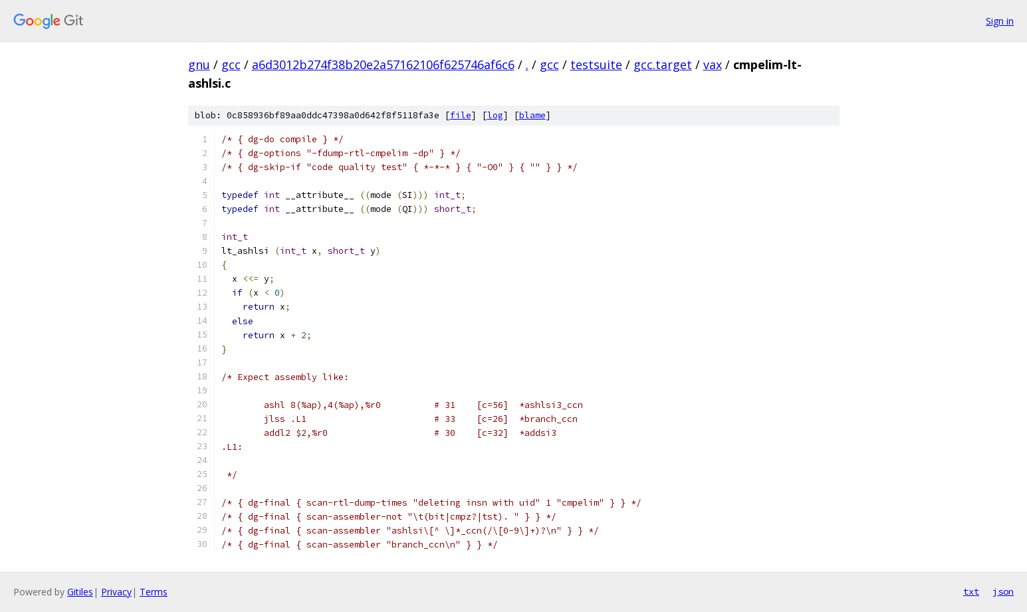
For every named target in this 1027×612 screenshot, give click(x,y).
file (460, 115)
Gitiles (80, 591)
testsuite (596, 64)
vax (712, 64)
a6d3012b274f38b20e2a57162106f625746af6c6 (383, 64)
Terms (154, 591)
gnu (199, 64)
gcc (231, 64)
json (1003, 591)
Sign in (1000, 21)
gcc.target (662, 64)
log (495, 115)
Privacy (116, 591)
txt (971, 591)
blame (532, 115)
